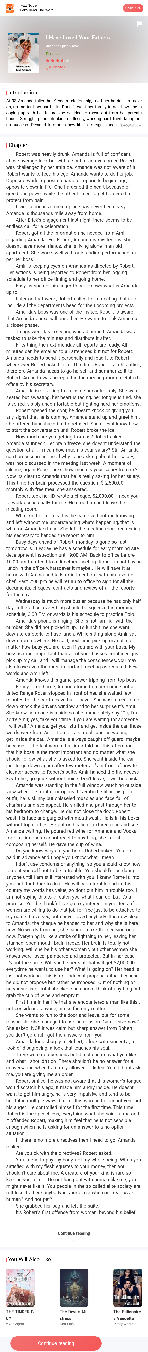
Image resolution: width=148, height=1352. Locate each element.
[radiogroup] (57, 60)
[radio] (48, 60)
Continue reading (56, 1343)
